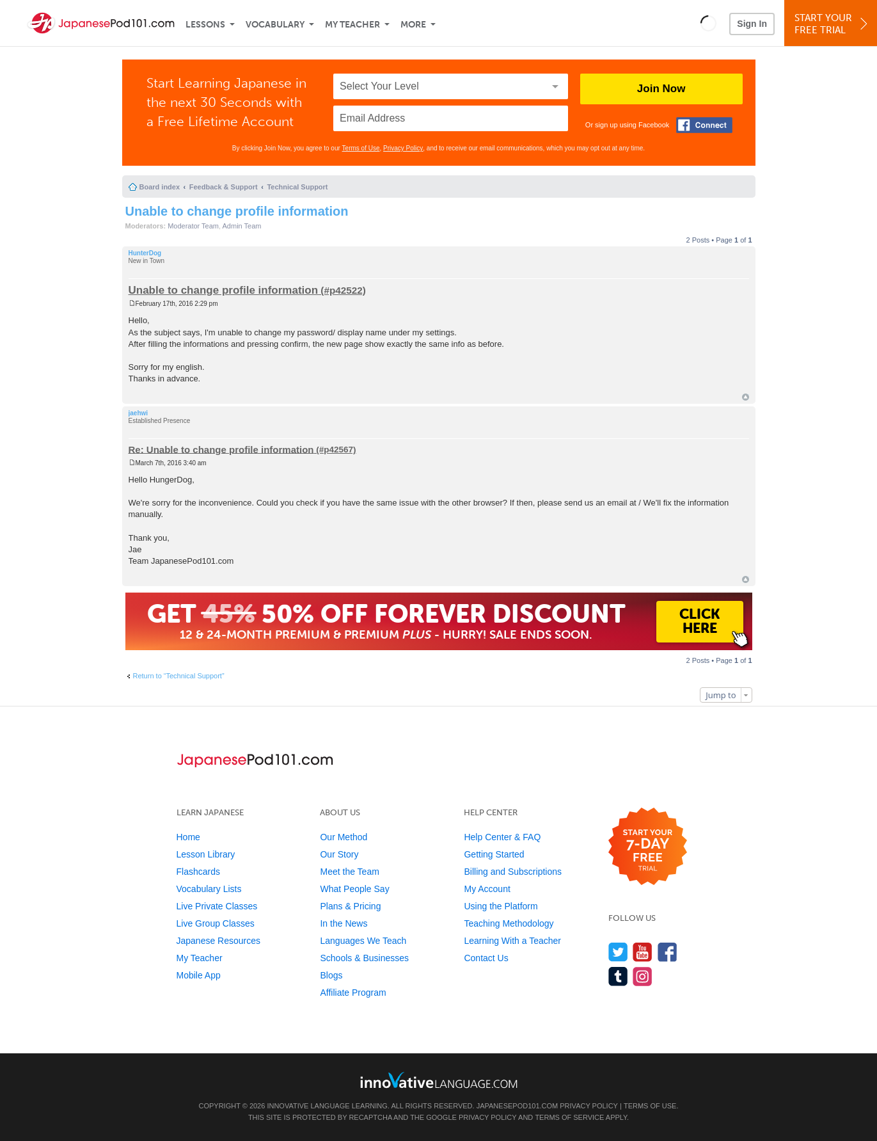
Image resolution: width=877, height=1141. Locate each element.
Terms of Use (361, 148)
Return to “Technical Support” (179, 676)
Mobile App (199, 975)
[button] (708, 23)
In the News (343, 923)
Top (745, 397)
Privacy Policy (403, 148)
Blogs (331, 975)
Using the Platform (500, 906)
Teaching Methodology (508, 923)
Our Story (339, 854)
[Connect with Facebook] (704, 125)
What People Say (354, 889)
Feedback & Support (223, 187)
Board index (159, 187)
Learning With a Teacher (512, 941)
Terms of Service (569, 1117)
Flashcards (198, 871)
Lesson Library (206, 854)
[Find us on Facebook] (667, 952)
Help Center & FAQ (502, 837)
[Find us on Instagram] (642, 976)
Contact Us (486, 958)
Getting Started (494, 854)
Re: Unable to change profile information (221, 448)
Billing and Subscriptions (513, 871)
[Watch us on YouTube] (642, 952)
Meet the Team (349, 871)
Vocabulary (275, 24)
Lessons (205, 24)
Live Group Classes (216, 923)
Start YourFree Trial (832, 24)
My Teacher (352, 24)
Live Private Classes (217, 906)
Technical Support (297, 187)
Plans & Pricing (350, 906)
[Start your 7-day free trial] (647, 847)
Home (188, 837)
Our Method (343, 837)
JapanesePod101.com (517, 1106)
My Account (487, 889)
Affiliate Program (353, 992)
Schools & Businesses (364, 958)
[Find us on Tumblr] (618, 976)
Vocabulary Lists (209, 889)
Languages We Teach (363, 941)
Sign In (752, 24)
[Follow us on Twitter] (618, 952)
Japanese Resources (219, 941)
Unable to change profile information (237, 211)
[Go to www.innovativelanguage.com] (439, 1080)
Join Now (661, 89)
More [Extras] (413, 24)
